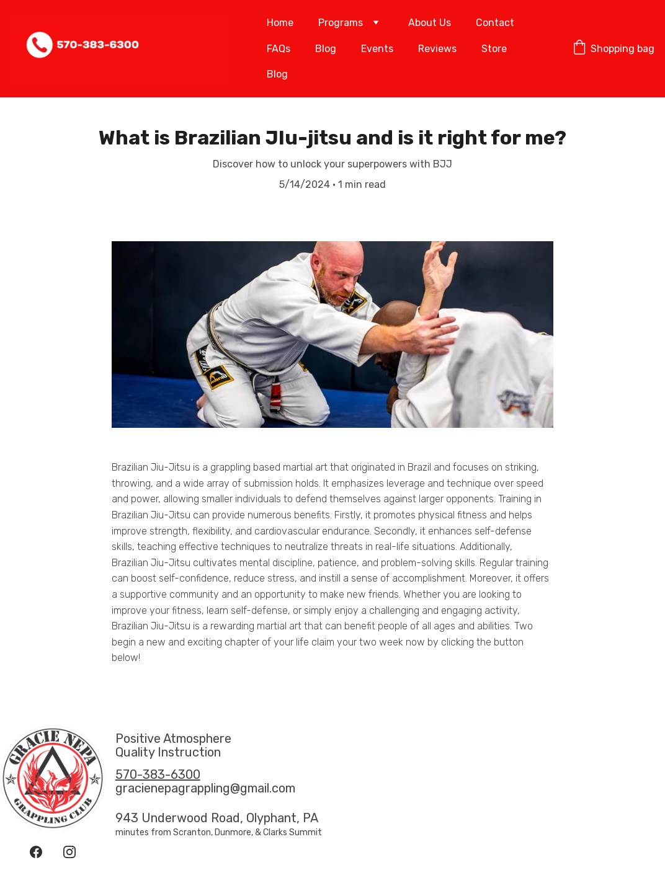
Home (280, 23)
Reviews (437, 49)
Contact (495, 23)
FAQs (278, 49)
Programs (340, 23)
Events (377, 49)
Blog (325, 49)
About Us (429, 23)
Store (494, 49)
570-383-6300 (157, 774)
